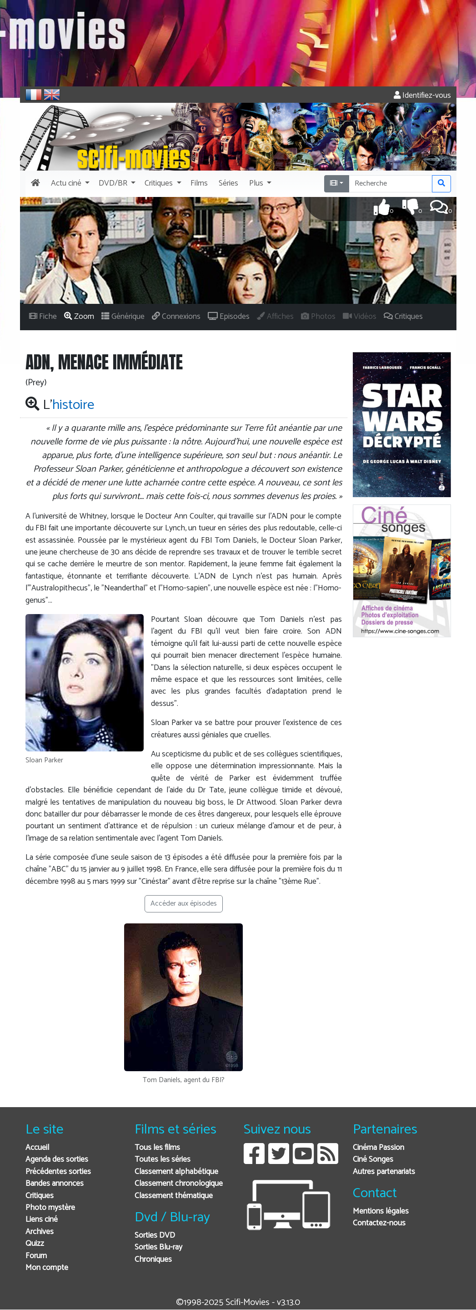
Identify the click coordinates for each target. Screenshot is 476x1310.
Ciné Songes (373, 1159)
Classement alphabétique (176, 1172)
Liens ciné (41, 1219)
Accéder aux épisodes (183, 903)
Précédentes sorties (58, 1172)
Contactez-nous (379, 1223)
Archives (39, 1232)
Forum (36, 1256)
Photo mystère (50, 1207)
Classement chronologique (179, 1183)
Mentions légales (381, 1211)
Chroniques (153, 1259)
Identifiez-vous (422, 95)
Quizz (34, 1243)
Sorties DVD (155, 1235)
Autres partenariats (384, 1172)
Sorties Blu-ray (158, 1247)
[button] (69, 183)
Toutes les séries (162, 1159)
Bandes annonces (54, 1183)
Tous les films (157, 1147)
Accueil (37, 1147)
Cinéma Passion (378, 1147)
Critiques (39, 1196)
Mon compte (46, 1268)
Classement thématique (174, 1196)
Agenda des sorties (56, 1159)
